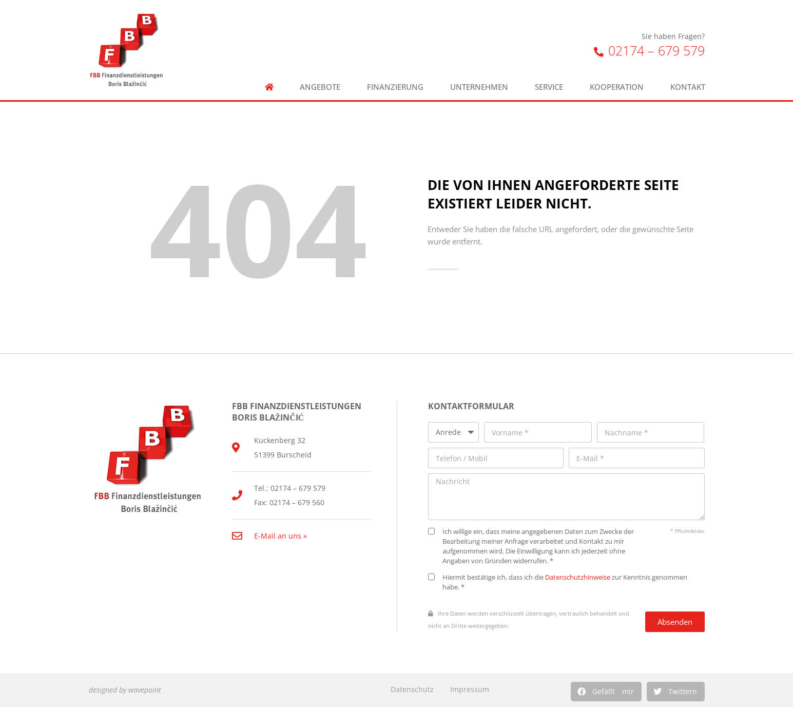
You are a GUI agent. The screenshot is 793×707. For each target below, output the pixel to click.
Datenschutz (412, 689)
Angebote (320, 87)
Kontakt (687, 87)
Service (549, 87)
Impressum (469, 689)
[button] (606, 691)
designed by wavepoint (125, 690)
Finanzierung (395, 87)
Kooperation (617, 87)
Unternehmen (479, 87)
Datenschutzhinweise (577, 577)
